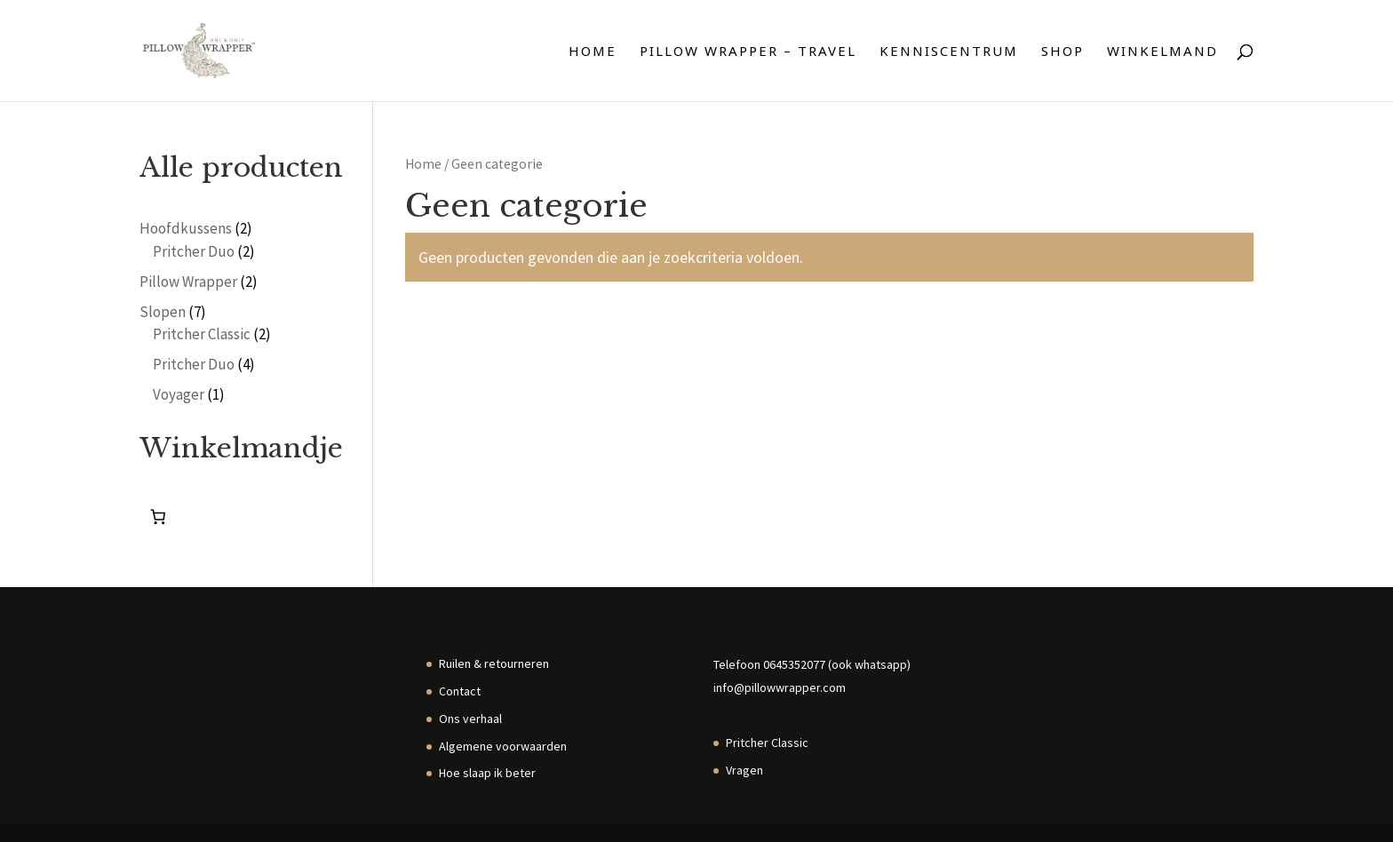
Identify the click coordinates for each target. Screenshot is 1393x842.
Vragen (744, 770)
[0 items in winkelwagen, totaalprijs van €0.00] (158, 517)
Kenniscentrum (949, 52)
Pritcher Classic (767, 743)
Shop (1062, 52)
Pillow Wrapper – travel (748, 52)
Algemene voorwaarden (503, 746)
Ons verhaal (470, 719)
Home (593, 52)
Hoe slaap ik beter (487, 773)
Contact (460, 691)
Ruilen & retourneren (494, 663)
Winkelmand (1162, 52)
